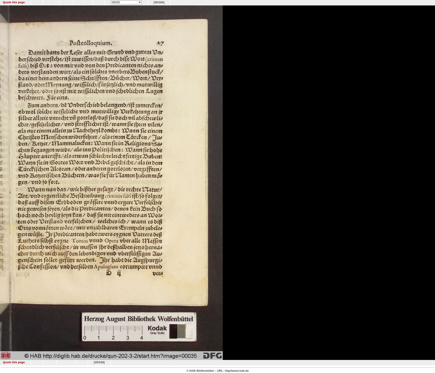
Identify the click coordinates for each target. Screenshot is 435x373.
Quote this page (14, 2)
